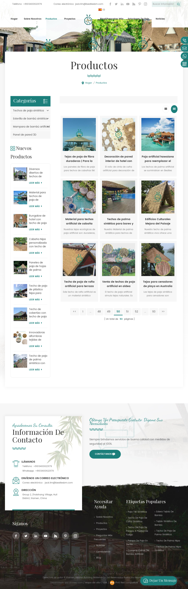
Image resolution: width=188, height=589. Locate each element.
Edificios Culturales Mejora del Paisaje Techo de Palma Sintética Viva (158, 221)
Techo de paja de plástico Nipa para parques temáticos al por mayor (38, 289)
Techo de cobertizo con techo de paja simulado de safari (38, 312)
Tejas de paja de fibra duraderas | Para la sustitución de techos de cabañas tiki (79, 159)
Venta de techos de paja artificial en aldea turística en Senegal (118, 284)
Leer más (35, 183)
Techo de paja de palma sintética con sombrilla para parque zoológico (38, 359)
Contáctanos (103, 454)
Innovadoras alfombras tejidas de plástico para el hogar (37, 336)
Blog (98, 558)
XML (105, 582)
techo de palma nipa (168, 541)
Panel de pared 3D (24, 135)
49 (108, 311)
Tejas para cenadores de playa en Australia (158, 284)
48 (99, 311)
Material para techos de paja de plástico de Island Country (38, 196)
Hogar (14, 19)
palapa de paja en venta (137, 542)
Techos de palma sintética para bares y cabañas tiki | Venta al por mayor (119, 221)
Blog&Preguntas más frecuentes (112, 21)
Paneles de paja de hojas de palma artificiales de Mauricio (37, 266)
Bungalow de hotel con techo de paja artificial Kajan (38, 219)
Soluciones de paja (138, 19)
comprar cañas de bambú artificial (137, 552)
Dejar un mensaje (159, 580)
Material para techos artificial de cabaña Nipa (79, 221)
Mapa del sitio (93, 582)
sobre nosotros (104, 517)
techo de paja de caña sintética (136, 519)
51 (127, 311)
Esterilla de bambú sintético (30, 119)
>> (163, 311)
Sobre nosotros (32, 19)
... (90, 311)
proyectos (69, 19)
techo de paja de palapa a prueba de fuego (137, 531)
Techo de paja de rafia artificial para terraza (79, 284)
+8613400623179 (32, 4)
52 (136, 311)
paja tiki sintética (137, 512)
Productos (51, 19)
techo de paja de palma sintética (165, 532)
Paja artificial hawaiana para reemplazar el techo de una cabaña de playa (157, 159)
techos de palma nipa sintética (168, 548)
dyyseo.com (76, 582)
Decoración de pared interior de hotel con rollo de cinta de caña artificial (118, 159)
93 (153, 311)
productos (101, 523)
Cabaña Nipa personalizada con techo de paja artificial (38, 242)
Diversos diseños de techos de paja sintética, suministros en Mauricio (38, 172)
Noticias (160, 19)
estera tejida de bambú (164, 513)
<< (74, 311)
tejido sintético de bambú (165, 523)
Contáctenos (135, 28)
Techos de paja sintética (28, 110)
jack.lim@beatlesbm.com (89, 4)
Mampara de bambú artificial (31, 127)
